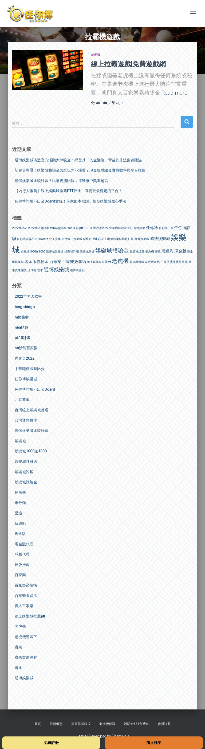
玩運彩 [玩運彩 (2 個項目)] (167, 251)
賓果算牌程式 (80, 724)
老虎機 (95, 55)
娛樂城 (20, 441)
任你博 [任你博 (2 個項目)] (152, 227)
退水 (18, 668)
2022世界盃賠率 (28, 296)
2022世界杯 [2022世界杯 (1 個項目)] (19, 228)
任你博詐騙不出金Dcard (35, 389)
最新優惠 (56, 724)
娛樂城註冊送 (26, 461)
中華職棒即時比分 (30, 369)
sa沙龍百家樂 (26, 348)
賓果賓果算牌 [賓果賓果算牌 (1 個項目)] (179, 262)
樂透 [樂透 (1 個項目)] (158, 251)
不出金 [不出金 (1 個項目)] (88, 228)
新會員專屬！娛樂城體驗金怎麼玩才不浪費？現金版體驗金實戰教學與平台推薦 (80, 170)
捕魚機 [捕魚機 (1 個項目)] (149, 251)
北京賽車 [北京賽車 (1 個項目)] (55, 239)
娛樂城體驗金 (26, 482)
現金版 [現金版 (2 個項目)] (180, 251)
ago (116, 102)
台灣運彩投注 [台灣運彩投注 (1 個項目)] (98, 239)
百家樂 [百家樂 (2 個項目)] (55, 261)
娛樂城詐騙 (24, 472)
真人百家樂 (24, 606)
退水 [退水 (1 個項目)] (40, 270)
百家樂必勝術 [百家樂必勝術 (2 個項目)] (74, 261)
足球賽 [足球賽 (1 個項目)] (31, 270)
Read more (174, 93)
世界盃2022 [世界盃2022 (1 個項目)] (100, 228)
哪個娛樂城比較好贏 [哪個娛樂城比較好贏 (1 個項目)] (120, 239)
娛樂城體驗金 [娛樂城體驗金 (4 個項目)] (112, 250)
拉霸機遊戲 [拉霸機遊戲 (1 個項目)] (137, 251)
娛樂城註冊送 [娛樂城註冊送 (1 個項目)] (55, 251)
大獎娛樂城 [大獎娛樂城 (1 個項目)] (142, 239)
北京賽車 (22, 399)
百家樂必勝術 (26, 585)
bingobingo (25, 307)
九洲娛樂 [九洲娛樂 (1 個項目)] (139, 228)
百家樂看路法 (26, 595)
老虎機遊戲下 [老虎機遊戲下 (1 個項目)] (154, 262)
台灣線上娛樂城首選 (31, 410)
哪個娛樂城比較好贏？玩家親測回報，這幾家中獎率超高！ (63, 180)
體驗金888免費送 (136, 724)
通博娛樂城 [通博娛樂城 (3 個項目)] (56, 270)
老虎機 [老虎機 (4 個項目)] (120, 261)
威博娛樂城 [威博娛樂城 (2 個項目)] (160, 238)
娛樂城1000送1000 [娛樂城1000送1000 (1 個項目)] (33, 251)
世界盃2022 (24, 358)
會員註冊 (164, 724)
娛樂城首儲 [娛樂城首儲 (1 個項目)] (87, 251)
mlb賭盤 (22, 317)
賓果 (18, 647)
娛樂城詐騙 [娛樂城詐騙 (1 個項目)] (71, 251)
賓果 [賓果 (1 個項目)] (166, 262)
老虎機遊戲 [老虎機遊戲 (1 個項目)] (136, 262)
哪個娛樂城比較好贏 (31, 430)
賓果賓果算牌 (26, 657)
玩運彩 (20, 523)
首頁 (37, 724)
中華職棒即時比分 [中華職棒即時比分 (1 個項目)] (121, 228)
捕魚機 (20, 492)
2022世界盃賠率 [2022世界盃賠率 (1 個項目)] (38, 228)
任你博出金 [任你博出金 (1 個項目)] (166, 228)
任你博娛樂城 (26, 379)
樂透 (18, 513)
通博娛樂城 (24, 678)
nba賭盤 (22, 327)
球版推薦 (22, 564)
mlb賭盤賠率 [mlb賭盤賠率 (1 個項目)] (58, 228)
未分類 (20, 502)
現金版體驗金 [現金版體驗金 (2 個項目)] (37, 261)
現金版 (20, 533)
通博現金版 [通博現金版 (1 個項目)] (77, 270)
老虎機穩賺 (107, 724)
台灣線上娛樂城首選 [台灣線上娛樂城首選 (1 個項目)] (75, 239)
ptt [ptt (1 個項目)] (81, 228)
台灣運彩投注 (26, 420)
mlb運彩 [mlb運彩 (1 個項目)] (73, 228)
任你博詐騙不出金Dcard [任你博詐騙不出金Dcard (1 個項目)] (32, 239)
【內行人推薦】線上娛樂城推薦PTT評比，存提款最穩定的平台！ (68, 191)
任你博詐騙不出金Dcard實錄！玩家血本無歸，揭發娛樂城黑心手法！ (72, 201)
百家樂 (20, 575)
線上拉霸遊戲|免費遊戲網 (128, 63)
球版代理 (22, 554)
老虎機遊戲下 (26, 637)
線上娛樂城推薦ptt (30, 616)
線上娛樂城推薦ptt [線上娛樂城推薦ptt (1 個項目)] (99, 262)
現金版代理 (24, 544)
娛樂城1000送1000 (31, 451)
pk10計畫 (22, 338)
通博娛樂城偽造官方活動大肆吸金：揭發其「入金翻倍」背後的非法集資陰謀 (78, 160)
